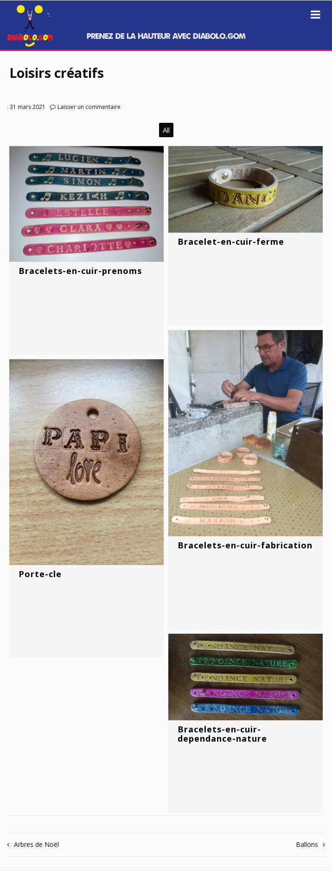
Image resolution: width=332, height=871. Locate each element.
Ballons (307, 844)
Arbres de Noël (36, 844)
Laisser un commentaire (89, 107)
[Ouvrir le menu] (315, 14)
